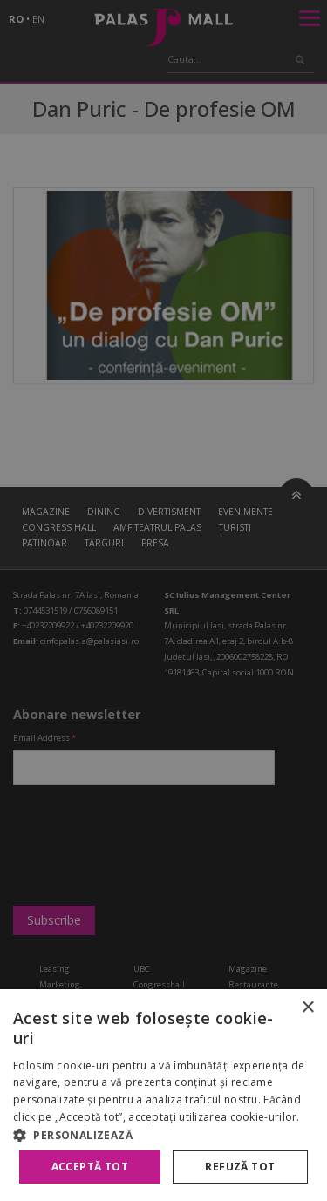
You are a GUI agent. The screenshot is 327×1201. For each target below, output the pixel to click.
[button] (163, 1134)
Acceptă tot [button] (89, 1166)
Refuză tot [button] (240, 1166)
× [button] (307, 1007)
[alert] (163, 600)
